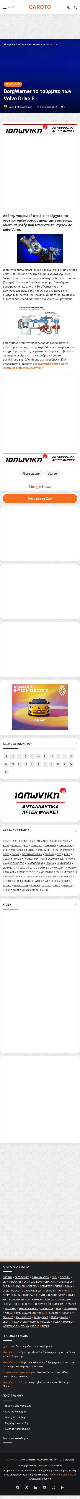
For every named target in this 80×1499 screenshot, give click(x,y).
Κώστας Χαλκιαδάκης (17, 1432)
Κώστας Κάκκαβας (15, 1415)
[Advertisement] (40, 1103)
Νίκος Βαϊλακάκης (15, 1420)
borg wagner (32, 476)
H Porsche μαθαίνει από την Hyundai (33, 1349)
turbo (53, 476)
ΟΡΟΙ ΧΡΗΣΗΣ (27, 1463)
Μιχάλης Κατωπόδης (17, 1426)
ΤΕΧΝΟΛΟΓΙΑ (50, 44)
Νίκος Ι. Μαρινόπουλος (18, 1409)
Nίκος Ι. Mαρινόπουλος (20, 107)
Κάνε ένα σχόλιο (40, 501)
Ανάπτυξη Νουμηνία (40, 1482)
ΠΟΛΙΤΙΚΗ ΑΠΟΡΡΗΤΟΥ (50, 1463)
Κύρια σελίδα (12, 44)
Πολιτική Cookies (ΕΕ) (49, 1469)
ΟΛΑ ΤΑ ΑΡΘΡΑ (31, 44)
